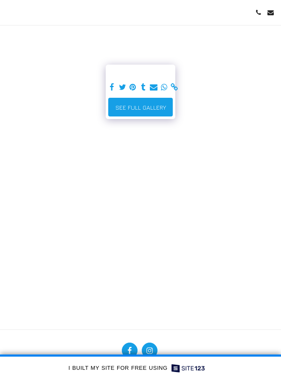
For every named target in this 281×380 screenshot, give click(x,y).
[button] (9, 12)
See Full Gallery (140, 107)
